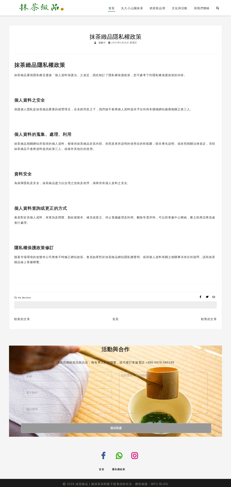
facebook (106, 455)
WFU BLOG (159, 481)
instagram (137, 455)
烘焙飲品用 (157, 8)
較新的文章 (22, 319)
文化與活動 (180, 8)
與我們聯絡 (202, 8)
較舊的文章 (209, 319)
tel (121, 455)
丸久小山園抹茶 (132, 8)
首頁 (111, 8)
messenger (89, 454)
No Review (24, 297)
